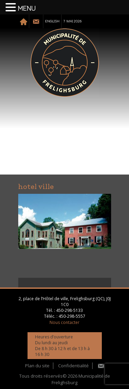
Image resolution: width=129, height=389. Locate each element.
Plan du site (37, 365)
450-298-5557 (71, 316)
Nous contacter (64, 322)
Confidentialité (73, 365)
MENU (27, 8)
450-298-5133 (69, 310)
